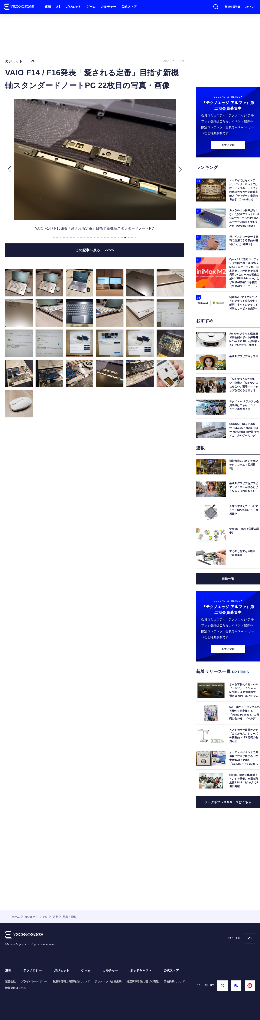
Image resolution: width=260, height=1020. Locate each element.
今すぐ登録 (228, 145)
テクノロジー (32, 970)
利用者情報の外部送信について (71, 981)
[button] (9, 169)
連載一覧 (228, 578)
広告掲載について (174, 981)
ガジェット (73, 6)
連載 (48, 6)
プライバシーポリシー (34, 981)
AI (58, 6)
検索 (216, 7)
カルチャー (108, 6)
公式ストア (129, 6)
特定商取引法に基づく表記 (143, 981)
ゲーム (91, 6)
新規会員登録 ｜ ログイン (239, 6)
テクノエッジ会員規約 (108, 981)
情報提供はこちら (15, 987)
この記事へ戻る (94, 250)
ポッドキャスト (141, 970)
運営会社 (10, 981)
